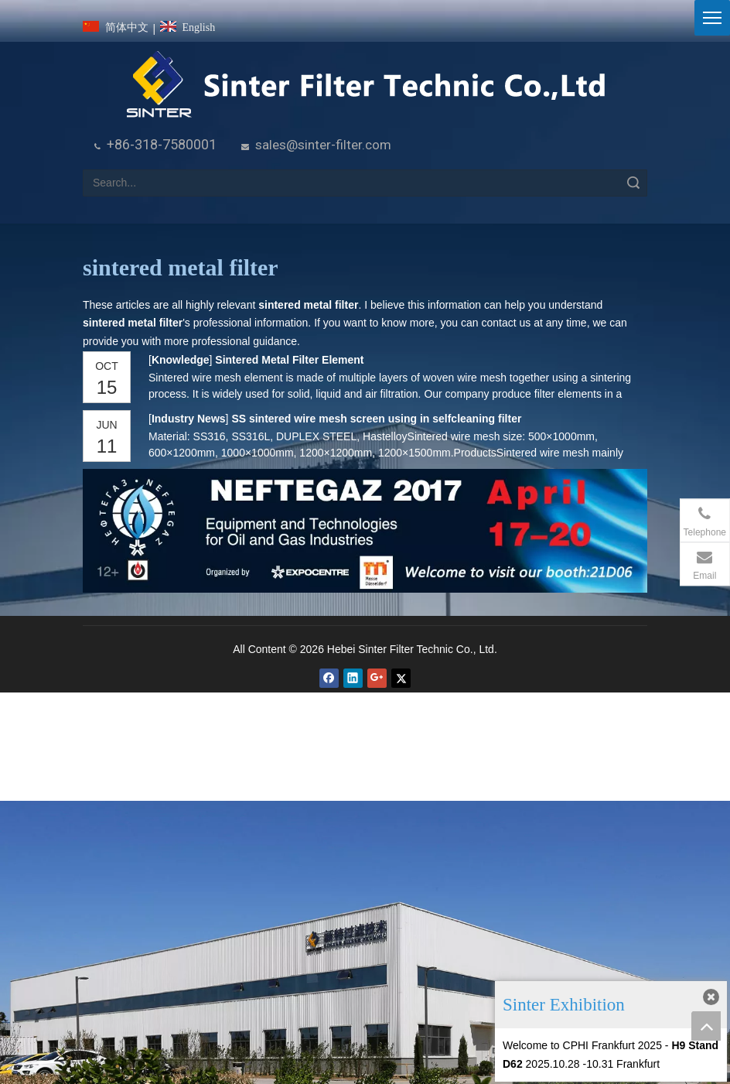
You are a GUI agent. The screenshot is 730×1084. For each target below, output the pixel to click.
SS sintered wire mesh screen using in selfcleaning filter (376, 418)
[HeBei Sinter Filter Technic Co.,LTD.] (365, 85)
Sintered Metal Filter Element (289, 360)
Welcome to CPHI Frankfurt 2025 (582, 1045)
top (706, 1026)
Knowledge (180, 360)
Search (633, 183)
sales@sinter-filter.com (323, 144)
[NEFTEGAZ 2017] (365, 531)
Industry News (188, 418)
